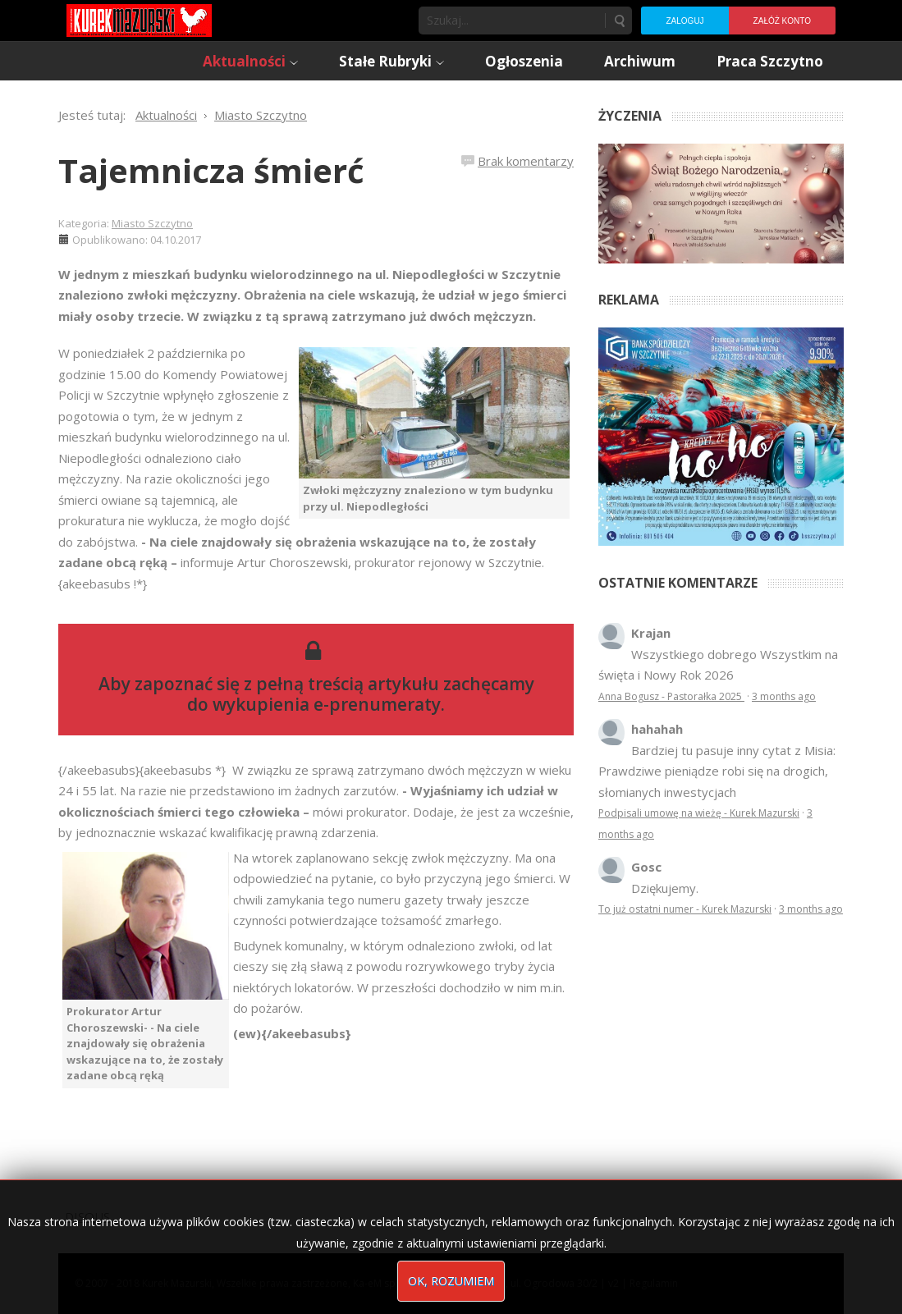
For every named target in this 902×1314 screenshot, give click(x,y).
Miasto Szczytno (152, 223)
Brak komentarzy (526, 161)
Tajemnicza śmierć (211, 170)
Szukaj (619, 20)
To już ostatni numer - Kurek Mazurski (685, 909)
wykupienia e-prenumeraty (327, 704)
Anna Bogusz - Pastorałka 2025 (671, 696)
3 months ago (784, 696)
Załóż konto (782, 20)
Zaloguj (684, 20)
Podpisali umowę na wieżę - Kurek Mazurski (698, 813)
